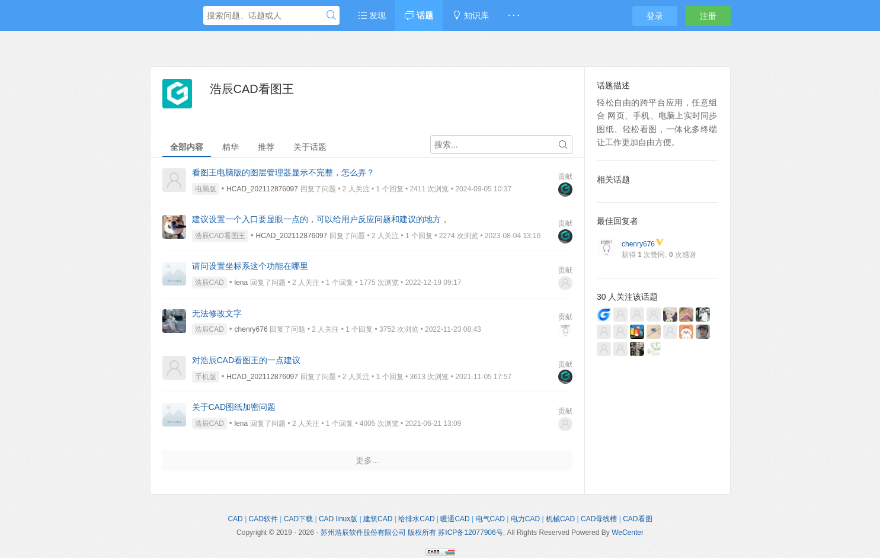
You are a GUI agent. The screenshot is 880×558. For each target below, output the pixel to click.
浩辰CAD (209, 282)
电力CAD (525, 519)
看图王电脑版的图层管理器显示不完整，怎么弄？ (283, 172)
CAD (235, 519)
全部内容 (186, 147)
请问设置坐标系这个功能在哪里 (250, 266)
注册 (708, 16)
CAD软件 (263, 519)
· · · (513, 15)
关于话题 (310, 147)
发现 (372, 15)
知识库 (470, 15)
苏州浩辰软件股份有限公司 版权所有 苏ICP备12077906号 (412, 532)
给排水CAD (416, 519)
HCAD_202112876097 (262, 189)
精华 (230, 147)
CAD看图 (637, 519)
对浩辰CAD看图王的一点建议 (246, 360)
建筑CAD (377, 519)
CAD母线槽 (599, 519)
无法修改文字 (217, 313)
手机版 (205, 377)
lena (241, 282)
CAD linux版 (338, 519)
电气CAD (490, 519)
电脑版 (205, 189)
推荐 (266, 147)
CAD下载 (298, 519)
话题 (419, 15)
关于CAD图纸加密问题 (234, 407)
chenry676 (251, 329)
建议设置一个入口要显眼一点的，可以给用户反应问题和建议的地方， (320, 219)
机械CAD (560, 519)
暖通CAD (454, 519)
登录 (655, 16)
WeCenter (628, 532)
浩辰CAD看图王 (220, 236)
